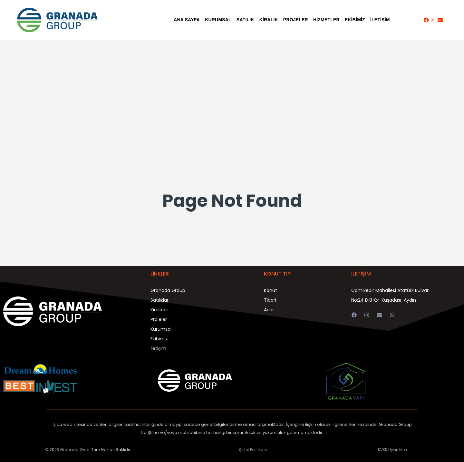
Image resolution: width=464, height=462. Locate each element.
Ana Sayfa (187, 19)
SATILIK (245, 19)
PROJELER (295, 19)
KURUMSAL (218, 19)
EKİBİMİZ (355, 19)
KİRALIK (268, 19)
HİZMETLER (326, 19)
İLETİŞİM (380, 19)
